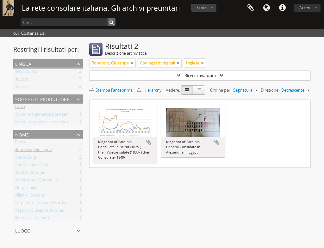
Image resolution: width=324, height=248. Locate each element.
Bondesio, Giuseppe (33, 151)
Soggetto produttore (42, 98)
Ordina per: (220, 90)
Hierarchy (150, 90)
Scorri (201, 7)
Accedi (305, 7)
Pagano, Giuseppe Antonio (40, 211)
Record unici (26, 72)
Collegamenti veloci (282, 8)
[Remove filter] (132, 63)
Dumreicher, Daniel (32, 166)
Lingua (266, 8)
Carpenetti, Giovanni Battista (42, 204)
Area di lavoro (251, 8)
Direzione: (270, 90)
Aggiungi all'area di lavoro (149, 142)
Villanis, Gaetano (30, 196)
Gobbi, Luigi (26, 158)
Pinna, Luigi (25, 188)
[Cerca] (68, 22)
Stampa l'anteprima (111, 90)
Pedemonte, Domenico (36, 181)
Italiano (22, 87)
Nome (22, 134)
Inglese (21, 80)
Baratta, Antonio (30, 173)
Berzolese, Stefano (32, 219)
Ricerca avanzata (200, 75)
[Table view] (199, 90)
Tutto (20, 108)
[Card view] (187, 90)
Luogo (23, 230)
